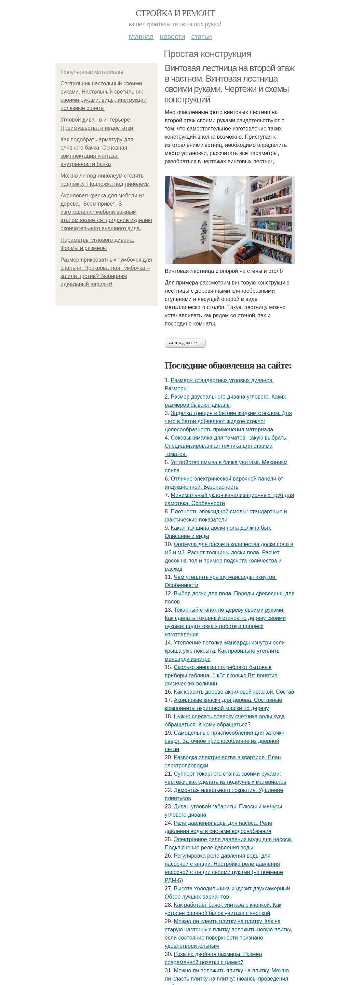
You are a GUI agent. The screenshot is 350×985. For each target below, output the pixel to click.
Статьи (201, 36)
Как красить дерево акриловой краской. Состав (234, 692)
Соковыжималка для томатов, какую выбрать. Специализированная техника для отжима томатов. (226, 446)
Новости (172, 36)
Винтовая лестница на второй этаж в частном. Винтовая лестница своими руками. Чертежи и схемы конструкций (229, 84)
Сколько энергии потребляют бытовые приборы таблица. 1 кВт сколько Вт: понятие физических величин (221, 675)
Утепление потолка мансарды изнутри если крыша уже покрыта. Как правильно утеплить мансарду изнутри (225, 651)
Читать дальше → (185, 343)
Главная (141, 36)
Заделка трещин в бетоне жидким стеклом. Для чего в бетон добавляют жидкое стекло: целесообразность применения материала (228, 421)
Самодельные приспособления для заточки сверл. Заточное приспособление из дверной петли (224, 741)
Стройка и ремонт (175, 13)
